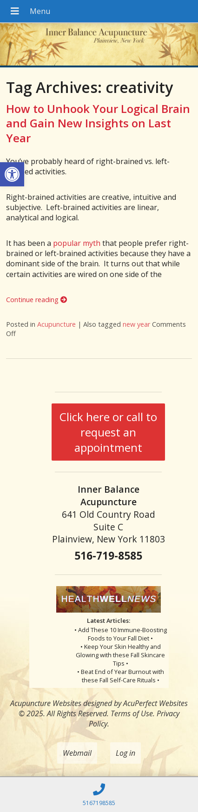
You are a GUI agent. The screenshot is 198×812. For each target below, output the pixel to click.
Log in (125, 753)
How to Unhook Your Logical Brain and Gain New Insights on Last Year (98, 123)
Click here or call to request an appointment (108, 432)
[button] (12, 174)
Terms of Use (132, 713)
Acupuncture (56, 324)
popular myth (76, 243)
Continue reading (36, 299)
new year (136, 324)
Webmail (77, 753)
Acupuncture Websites (45, 703)
